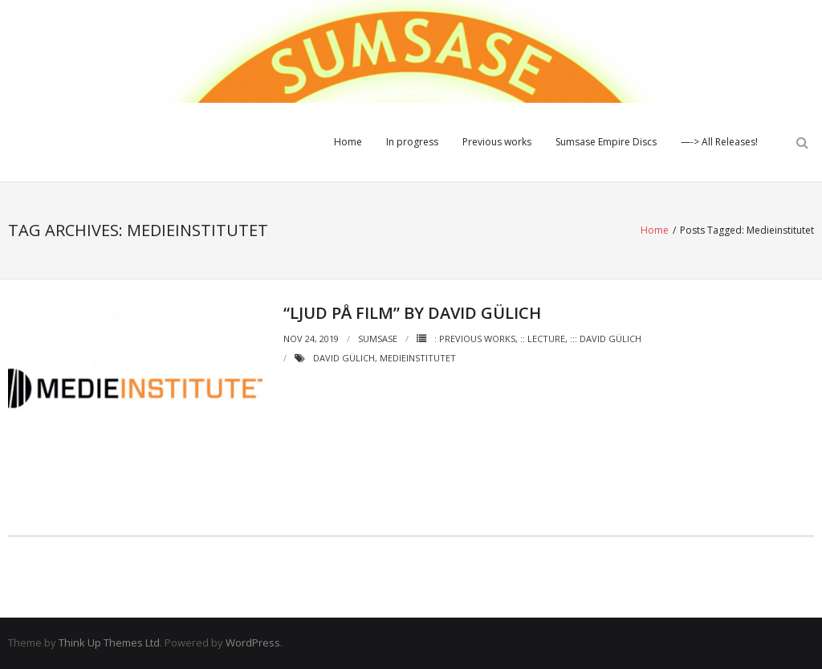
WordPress (253, 642)
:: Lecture (542, 338)
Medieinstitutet (418, 358)
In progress (412, 142)
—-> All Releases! (719, 142)
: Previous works (474, 338)
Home (348, 142)
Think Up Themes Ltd (109, 642)
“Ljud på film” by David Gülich (412, 313)
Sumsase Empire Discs (606, 142)
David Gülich (344, 358)
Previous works (496, 142)
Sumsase (377, 338)
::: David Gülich (605, 338)
